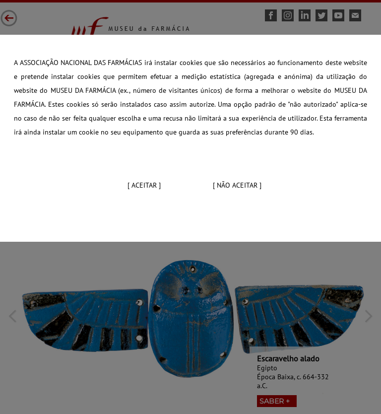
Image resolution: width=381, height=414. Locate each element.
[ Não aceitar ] (237, 185)
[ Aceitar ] (144, 185)
